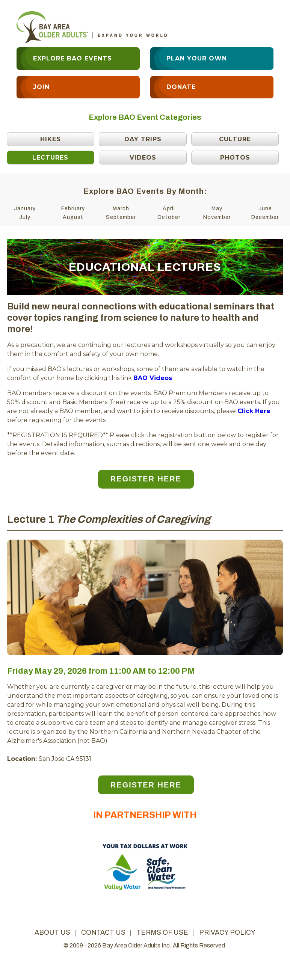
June (265, 208)
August (73, 217)
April (169, 208)
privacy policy (227, 932)
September (121, 217)
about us (52, 932)
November (217, 217)
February (73, 208)
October (168, 217)
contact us (103, 932)
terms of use (162, 932)
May (216, 208)
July (24, 217)
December (265, 217)
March (121, 208)
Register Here (145, 479)
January (25, 208)
